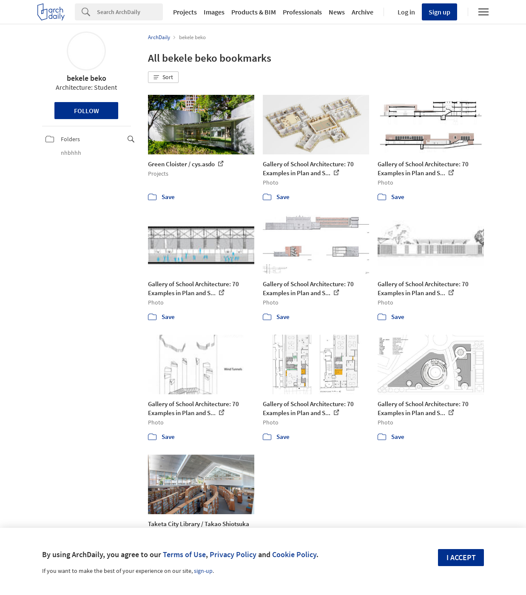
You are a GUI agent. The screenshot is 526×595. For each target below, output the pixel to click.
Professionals (302, 12)
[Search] (130, 11)
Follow (86, 110)
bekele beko (86, 78)
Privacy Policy (233, 554)
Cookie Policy (294, 554)
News (337, 12)
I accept (461, 557)
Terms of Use (184, 554)
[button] (163, 77)
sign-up (203, 571)
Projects (185, 12)
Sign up (439, 12)
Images (214, 12)
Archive (362, 12)
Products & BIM (253, 12)
